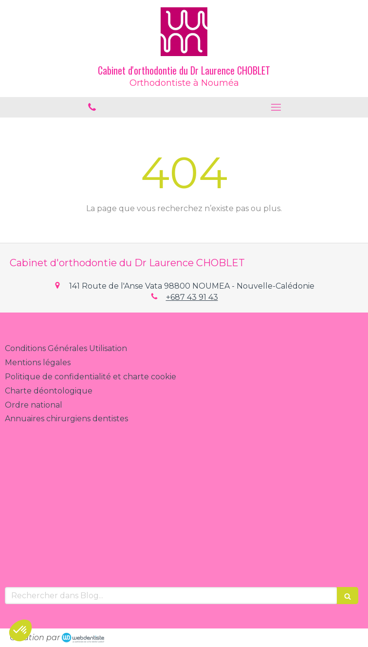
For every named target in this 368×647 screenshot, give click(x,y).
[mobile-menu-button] (276, 107)
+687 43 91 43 (192, 297)
